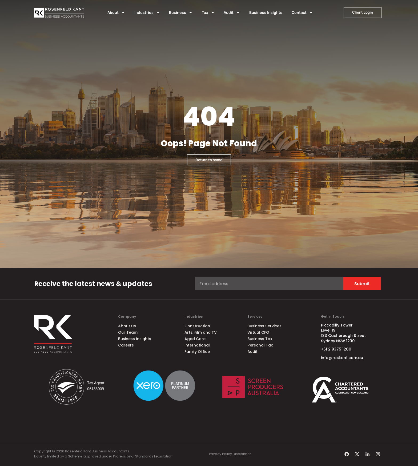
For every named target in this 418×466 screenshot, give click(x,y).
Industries (147, 13)
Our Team (128, 332)
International (197, 345)
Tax (208, 13)
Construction (197, 326)
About (116, 13)
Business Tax (259, 338)
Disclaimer (242, 454)
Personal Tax (260, 345)
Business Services (264, 326)
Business (180, 13)
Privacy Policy (220, 454)
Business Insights (265, 12)
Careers (126, 345)
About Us (127, 326)
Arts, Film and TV (200, 332)
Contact (302, 13)
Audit (232, 13)
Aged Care (195, 338)
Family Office (197, 351)
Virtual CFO (258, 332)
